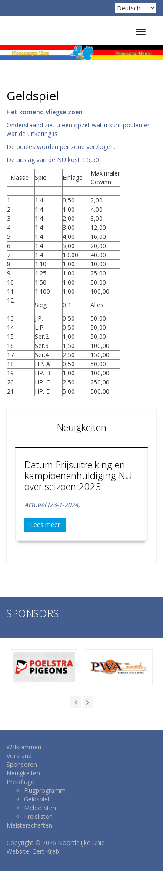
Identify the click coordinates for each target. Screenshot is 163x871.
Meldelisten (40, 808)
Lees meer (45, 524)
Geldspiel (36, 799)
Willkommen (24, 747)
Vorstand (19, 756)
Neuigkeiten (23, 773)
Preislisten (38, 816)
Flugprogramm (45, 790)
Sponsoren (22, 764)
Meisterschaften (29, 825)
